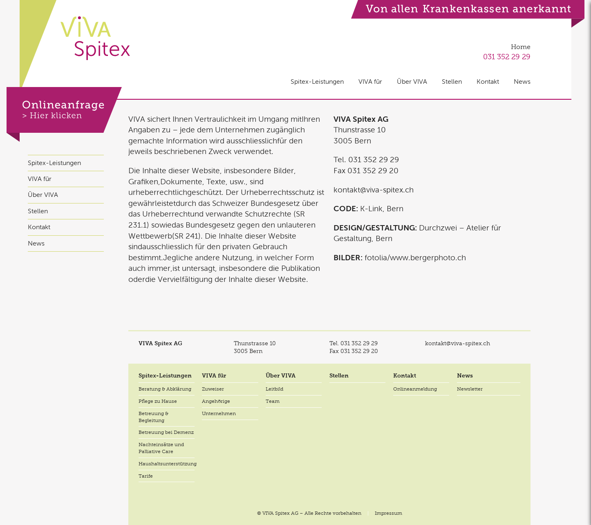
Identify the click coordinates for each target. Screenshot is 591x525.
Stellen (452, 81)
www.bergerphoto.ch (428, 257)
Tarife (146, 476)
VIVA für (370, 81)
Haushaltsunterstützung (167, 464)
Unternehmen (219, 413)
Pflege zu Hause (158, 401)
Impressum (388, 513)
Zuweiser (213, 389)
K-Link (371, 208)
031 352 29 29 (507, 56)
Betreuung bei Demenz (166, 432)
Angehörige (216, 401)
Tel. (353, 343)
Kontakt (488, 81)
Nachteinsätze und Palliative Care (161, 448)
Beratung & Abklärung (165, 389)
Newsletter (470, 389)
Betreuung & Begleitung (153, 417)
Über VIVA (412, 81)
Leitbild (274, 389)
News (522, 81)
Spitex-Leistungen (317, 81)
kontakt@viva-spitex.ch (374, 189)
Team (273, 401)
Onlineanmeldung (415, 389)
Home (521, 47)
